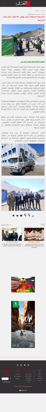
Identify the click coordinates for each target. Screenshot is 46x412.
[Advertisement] (14, 206)
